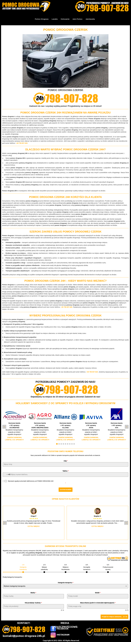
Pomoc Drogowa (41, 19)
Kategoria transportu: (65, 582)
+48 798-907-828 (21, 143)
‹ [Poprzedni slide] (4, 426)
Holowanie (65, 19)
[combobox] (6, 474)
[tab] (23, 567)
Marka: (33, 591)
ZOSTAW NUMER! (65, 489)
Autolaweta (90, 19)
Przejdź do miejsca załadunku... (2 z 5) (114, 616)
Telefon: (65, 471)
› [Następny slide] (126, 426)
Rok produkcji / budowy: (33, 602)
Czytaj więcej (34, 525)
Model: (97, 591)
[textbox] (63, 585)
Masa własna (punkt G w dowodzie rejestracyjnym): (97, 602)
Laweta (55, 19)
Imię (65, 461)
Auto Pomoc (77, 19)
